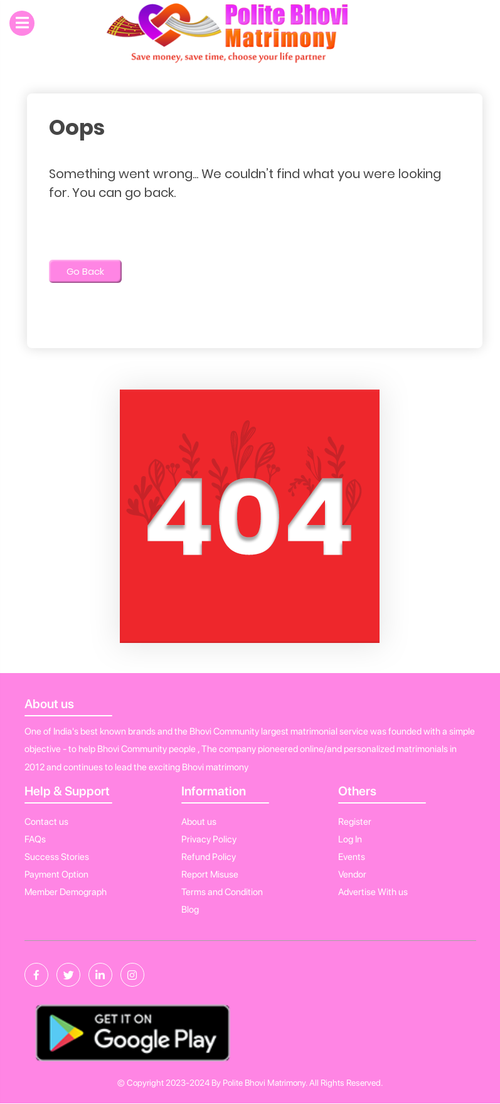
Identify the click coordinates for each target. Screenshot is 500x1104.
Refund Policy (208, 857)
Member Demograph (65, 892)
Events (351, 857)
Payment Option (56, 874)
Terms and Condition (222, 892)
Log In (350, 839)
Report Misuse (209, 874)
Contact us (46, 821)
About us (198, 821)
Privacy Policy (209, 839)
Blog (190, 909)
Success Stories (56, 857)
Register (354, 821)
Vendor (352, 874)
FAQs (35, 839)
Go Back (85, 271)
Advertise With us (373, 892)
